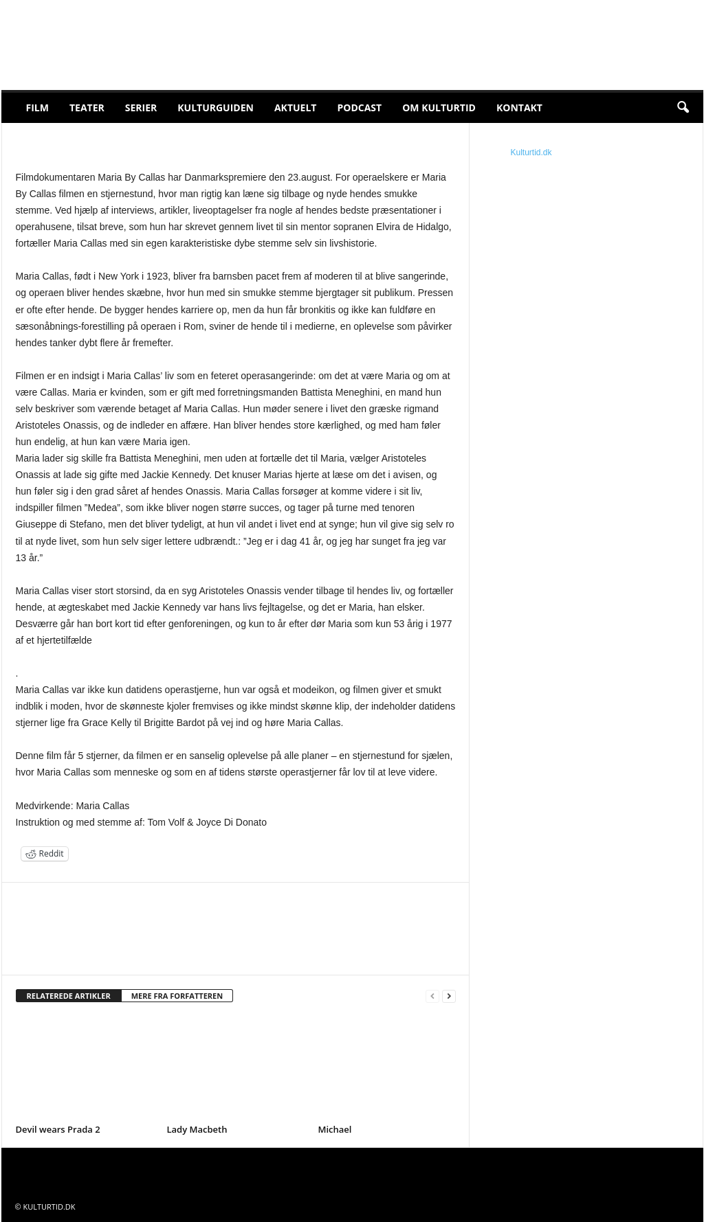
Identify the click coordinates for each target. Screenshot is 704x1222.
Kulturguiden (215, 107)
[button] (683, 108)
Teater (86, 107)
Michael (335, 1129)
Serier (141, 107)
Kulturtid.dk (531, 152)
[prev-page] (432, 996)
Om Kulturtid (439, 107)
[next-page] (449, 996)
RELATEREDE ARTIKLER (69, 996)
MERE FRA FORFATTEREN (177, 996)
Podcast (359, 107)
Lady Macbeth (197, 1129)
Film (37, 107)
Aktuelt (295, 107)
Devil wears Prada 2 (58, 1129)
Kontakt (519, 107)
